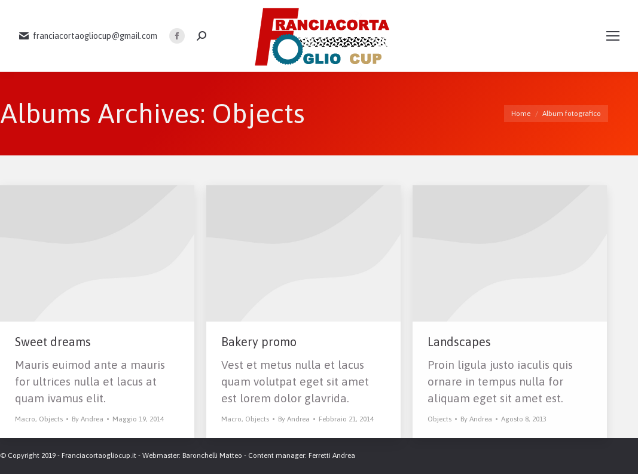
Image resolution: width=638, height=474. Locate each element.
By (87, 419)
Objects (51, 419)
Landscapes (459, 341)
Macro (25, 419)
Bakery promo (259, 341)
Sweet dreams (53, 341)
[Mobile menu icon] (613, 36)
